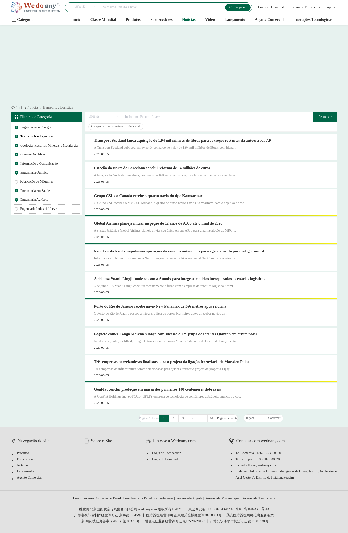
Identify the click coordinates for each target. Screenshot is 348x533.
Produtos (133, 20)
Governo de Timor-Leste (258, 498)
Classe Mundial (103, 20)
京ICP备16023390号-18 (252, 509)
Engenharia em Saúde (35, 191)
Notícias (189, 20)
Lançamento (235, 20)
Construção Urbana (33, 154)
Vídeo (210, 20)
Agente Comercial (269, 20)
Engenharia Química (34, 173)
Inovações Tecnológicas (313, 20)
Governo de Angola (189, 498)
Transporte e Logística (58, 108)
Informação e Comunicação (39, 164)
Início (76, 20)
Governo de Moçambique (222, 498)
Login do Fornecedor (306, 7)
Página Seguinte (227, 418)
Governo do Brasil (109, 498)
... (202, 418)
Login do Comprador (272, 7)
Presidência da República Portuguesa (148, 498)
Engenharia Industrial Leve (38, 209)
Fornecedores (161, 20)
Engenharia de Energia (35, 127)
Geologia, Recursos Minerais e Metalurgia (49, 146)
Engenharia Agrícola (34, 200)
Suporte (330, 7)
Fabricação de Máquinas (36, 182)
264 (212, 418)
